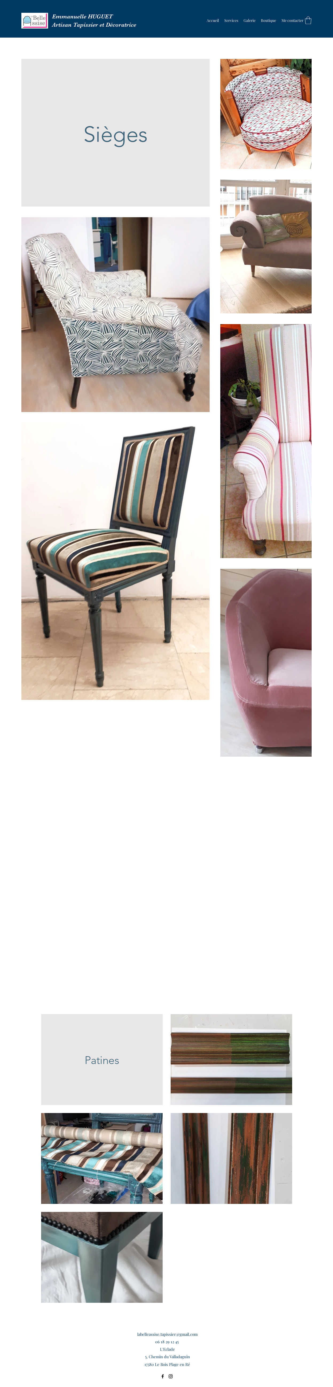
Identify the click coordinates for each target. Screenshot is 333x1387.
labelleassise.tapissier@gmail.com (167, 1334)
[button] (249, 21)
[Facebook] (162, 1376)
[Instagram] (170, 1376)
